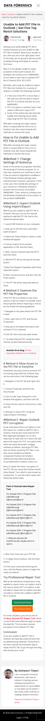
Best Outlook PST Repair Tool (21, 618)
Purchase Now (22, 608)
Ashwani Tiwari (16, 40)
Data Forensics (16, 713)
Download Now (22, 602)
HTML (26, 717)
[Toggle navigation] (38, 5)
